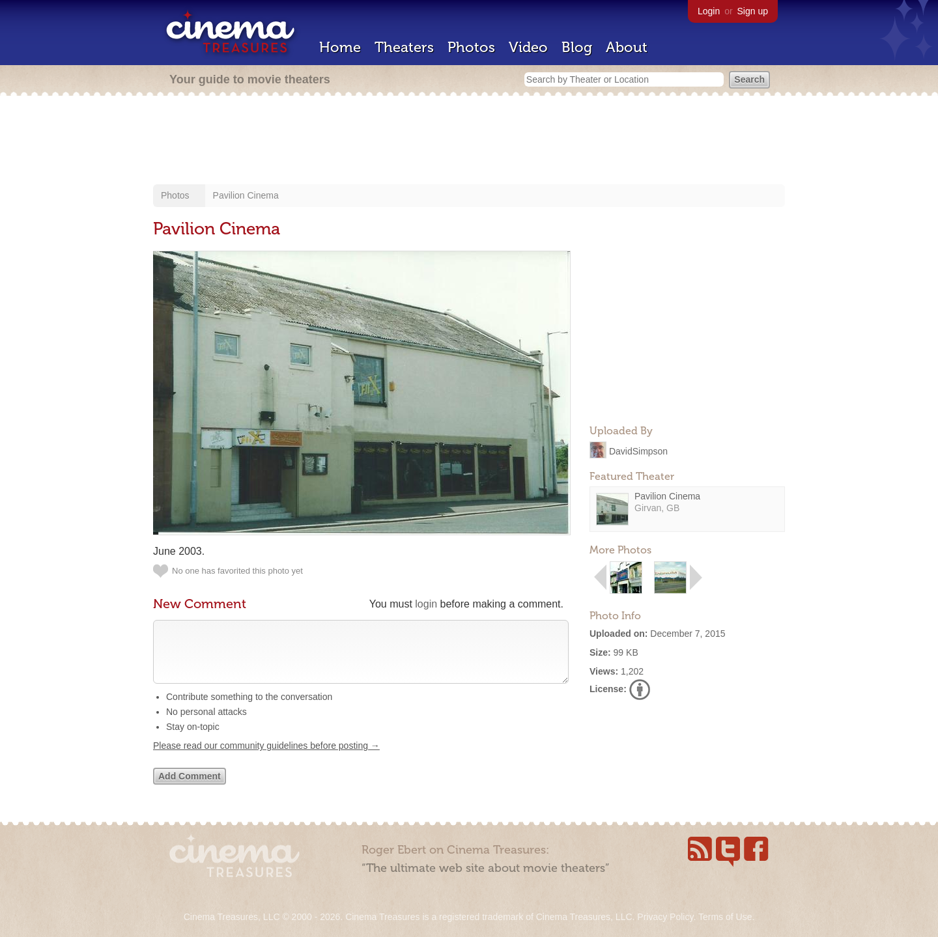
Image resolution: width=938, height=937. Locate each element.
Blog (576, 47)
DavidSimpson (638, 450)
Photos (471, 47)
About (626, 47)
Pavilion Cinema (246, 195)
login (426, 603)
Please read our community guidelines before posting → (266, 758)
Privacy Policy (665, 917)
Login (709, 11)
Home (340, 47)
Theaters (404, 47)
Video (528, 47)
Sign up (752, 11)
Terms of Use (725, 917)
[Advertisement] (469, 141)
